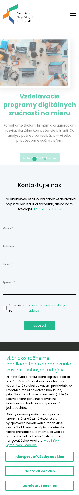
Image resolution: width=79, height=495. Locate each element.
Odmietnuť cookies (39, 485)
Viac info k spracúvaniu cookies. (32, 443)
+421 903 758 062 (47, 209)
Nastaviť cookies (39, 471)
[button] (34, 159)
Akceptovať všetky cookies (39, 456)
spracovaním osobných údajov (48, 308)
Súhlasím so (39, 308)
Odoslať (39, 326)
